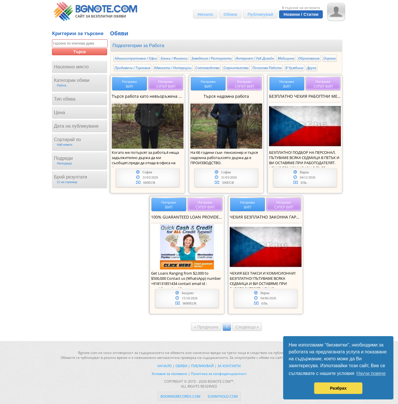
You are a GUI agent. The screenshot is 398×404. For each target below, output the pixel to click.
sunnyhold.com (223, 396)
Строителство (236, 67)
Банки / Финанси (174, 58)
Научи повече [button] (370, 373)
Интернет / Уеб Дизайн (254, 58)
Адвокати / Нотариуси (173, 67)
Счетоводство (207, 67)
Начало (205, 14)
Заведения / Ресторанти (211, 58)
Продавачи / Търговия (132, 67)
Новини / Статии (300, 14)
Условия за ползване (169, 373)
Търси (79, 51)
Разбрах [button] (338, 388)
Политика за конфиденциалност (219, 373)
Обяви (230, 14)
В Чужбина (294, 67)
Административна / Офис (136, 58)
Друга (311, 67)
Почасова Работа (267, 67)
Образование (309, 58)
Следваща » (247, 327)
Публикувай (260, 14)
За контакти (229, 365)
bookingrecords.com (180, 396)
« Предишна (206, 327)
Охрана (329, 58)
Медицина (286, 58)
